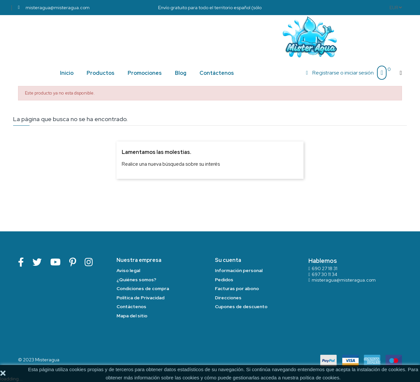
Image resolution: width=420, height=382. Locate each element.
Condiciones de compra (142, 288)
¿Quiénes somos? (136, 280)
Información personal (238, 270)
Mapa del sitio (131, 316)
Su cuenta (228, 260)
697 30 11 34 (324, 274)
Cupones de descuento (241, 306)
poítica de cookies (319, 377)
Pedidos (224, 280)
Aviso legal (128, 270)
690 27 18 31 (324, 268)
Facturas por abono (237, 288)
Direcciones (228, 298)
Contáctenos (131, 306)
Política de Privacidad (140, 298)
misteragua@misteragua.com (344, 280)
